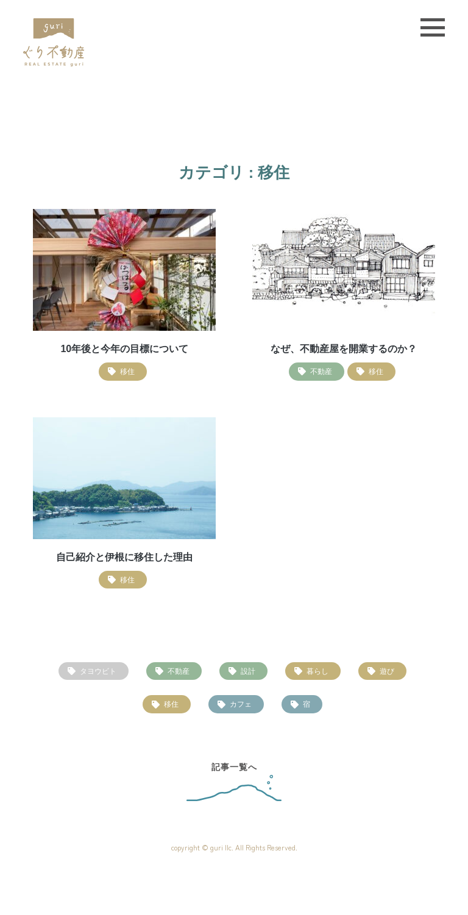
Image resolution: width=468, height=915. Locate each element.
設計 (248, 671)
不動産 (179, 671)
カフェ (241, 704)
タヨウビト (98, 671)
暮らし (317, 671)
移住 (171, 704)
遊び (387, 671)
